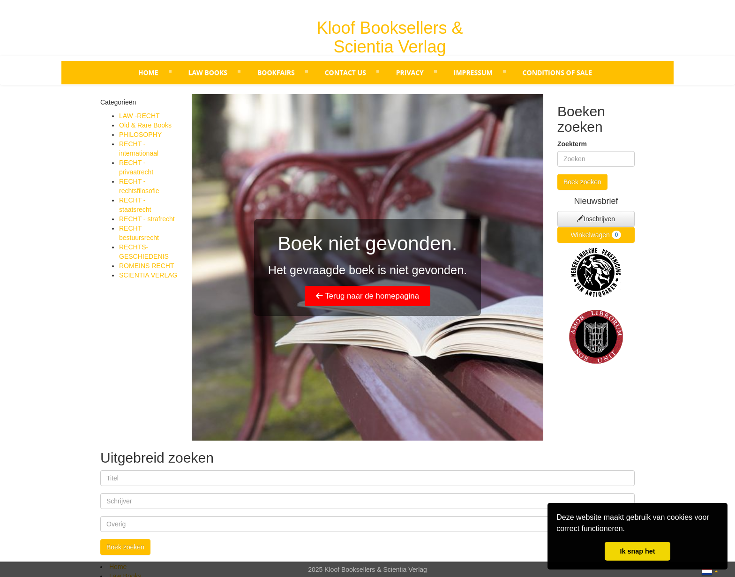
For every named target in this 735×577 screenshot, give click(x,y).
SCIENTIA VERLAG (148, 275)
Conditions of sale (557, 72)
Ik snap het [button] (637, 551)
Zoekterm (572, 144)
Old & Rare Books (145, 125)
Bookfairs (276, 72)
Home (148, 72)
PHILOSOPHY (140, 134)
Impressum (473, 72)
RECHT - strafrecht (147, 219)
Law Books (207, 72)
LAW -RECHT (139, 116)
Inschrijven (596, 219)
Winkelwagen (596, 235)
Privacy (410, 72)
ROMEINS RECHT (146, 266)
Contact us (345, 72)
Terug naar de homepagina (367, 296)
